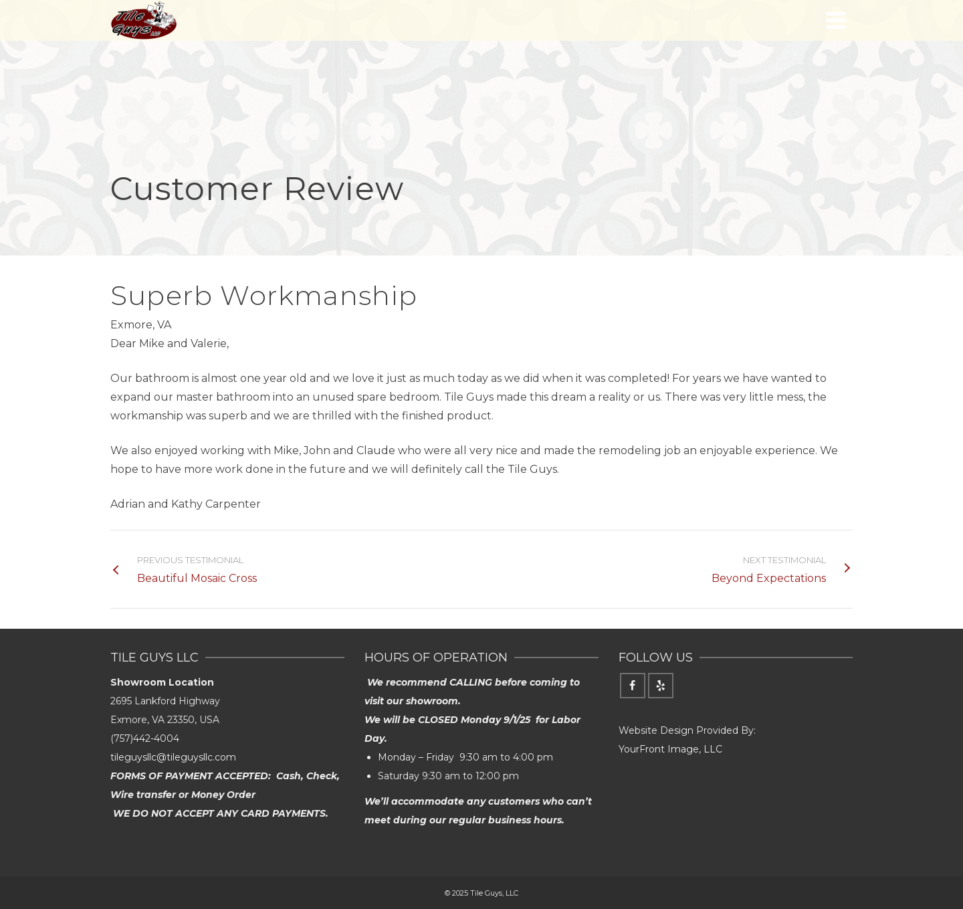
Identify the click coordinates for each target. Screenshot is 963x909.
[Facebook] (632, 685)
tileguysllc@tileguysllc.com (173, 757)
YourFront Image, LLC (670, 749)
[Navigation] (836, 20)
